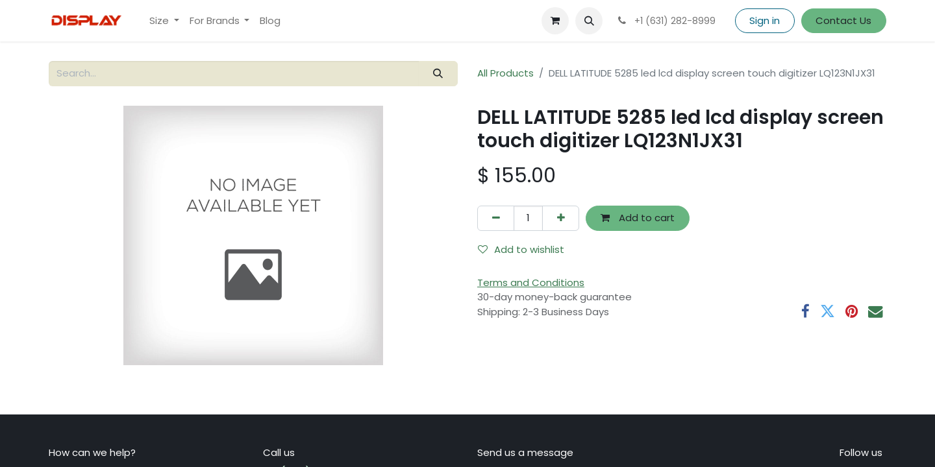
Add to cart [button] (638, 217)
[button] (589, 20)
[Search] (438, 73)
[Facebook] (805, 311)
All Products (505, 73)
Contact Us (843, 20)
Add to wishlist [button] (521, 249)
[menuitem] (164, 21)
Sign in (764, 20)
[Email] (875, 311)
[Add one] (560, 218)
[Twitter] (827, 311)
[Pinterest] (851, 311)
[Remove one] (495, 218)
